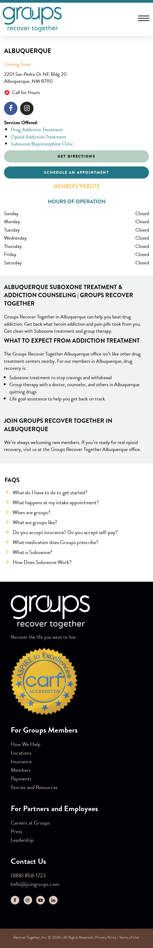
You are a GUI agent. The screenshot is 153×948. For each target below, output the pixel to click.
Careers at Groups (30, 823)
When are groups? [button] (31, 512)
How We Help (25, 744)
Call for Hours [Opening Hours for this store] (26, 92)
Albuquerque (27, 51)
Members (21, 770)
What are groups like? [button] (35, 522)
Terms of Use (129, 937)
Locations (21, 753)
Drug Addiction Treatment (37, 129)
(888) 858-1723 (28, 875)
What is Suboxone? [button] (32, 552)
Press (16, 831)
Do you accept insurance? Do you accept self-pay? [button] (65, 532)
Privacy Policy (106, 937)
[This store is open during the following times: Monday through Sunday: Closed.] (76, 238)
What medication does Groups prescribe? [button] (55, 542)
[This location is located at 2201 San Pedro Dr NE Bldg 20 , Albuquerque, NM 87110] (76, 78)
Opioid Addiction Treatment (38, 137)
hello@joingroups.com (35, 884)
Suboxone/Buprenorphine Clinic (42, 144)
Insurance (21, 761)
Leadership (22, 840)
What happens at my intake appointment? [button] (56, 502)
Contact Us (28, 861)
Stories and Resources (34, 787)
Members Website (77, 186)
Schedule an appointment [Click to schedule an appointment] (76, 172)
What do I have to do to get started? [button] (50, 492)
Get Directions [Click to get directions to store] (76, 156)
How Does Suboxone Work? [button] (42, 562)
